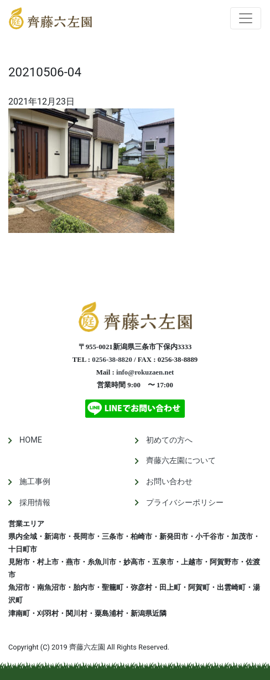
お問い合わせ (169, 481)
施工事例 (34, 481)
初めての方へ (169, 440)
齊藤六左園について (181, 460)
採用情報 (34, 502)
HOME (30, 440)
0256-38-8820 (112, 360)
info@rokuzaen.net (145, 372)
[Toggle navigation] (245, 18)
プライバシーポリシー (185, 502)
